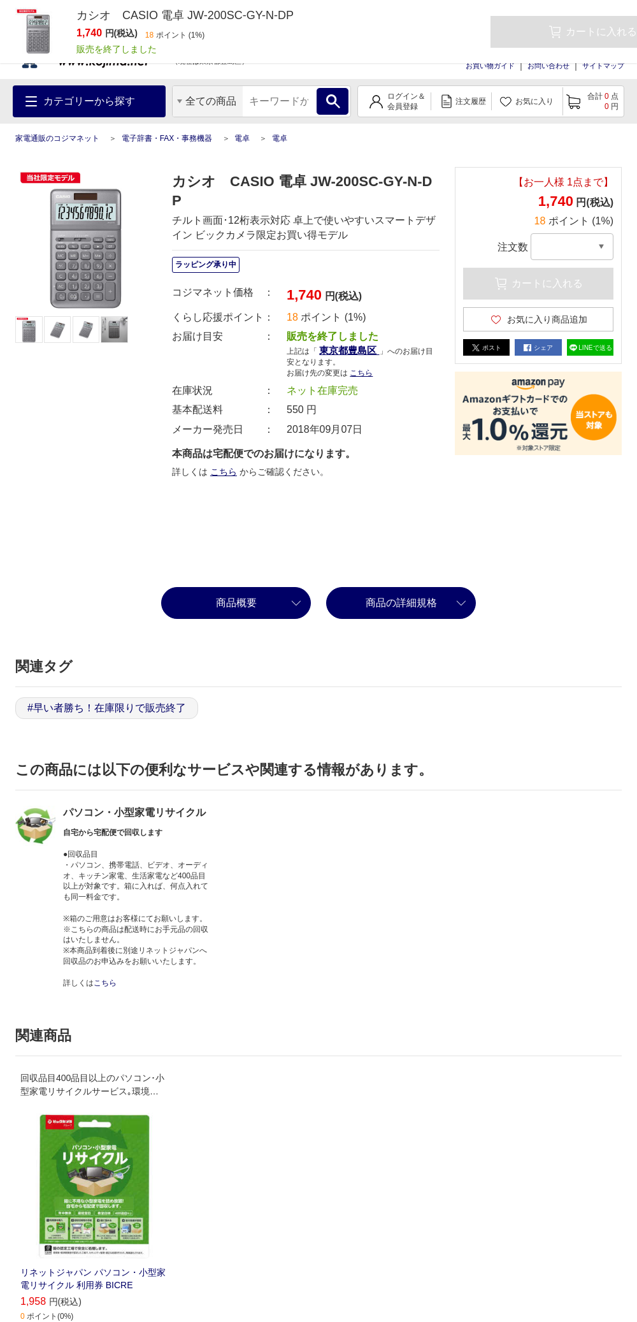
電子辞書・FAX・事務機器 (167, 138)
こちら (361, 372)
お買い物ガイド (490, 65)
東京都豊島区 (349, 350)
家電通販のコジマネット (57, 138)
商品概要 (236, 602)
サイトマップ (603, 65)
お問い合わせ (548, 65)
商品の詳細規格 (401, 602)
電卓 (242, 138)
